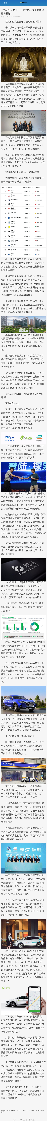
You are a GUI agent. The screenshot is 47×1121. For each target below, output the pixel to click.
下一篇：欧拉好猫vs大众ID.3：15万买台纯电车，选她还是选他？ (22, 1111)
